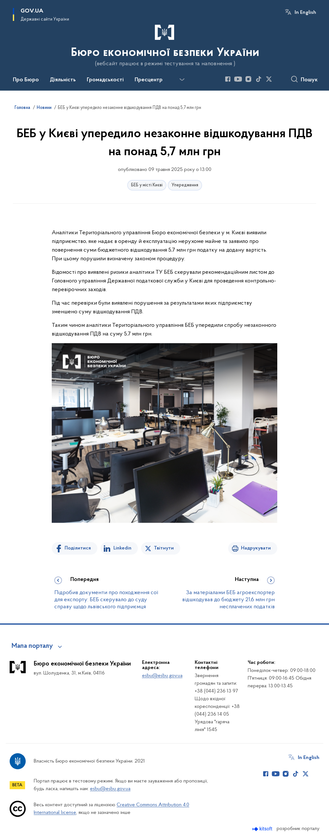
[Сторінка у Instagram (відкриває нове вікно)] (248, 79)
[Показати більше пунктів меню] (182, 80)
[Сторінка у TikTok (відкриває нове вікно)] (258, 79)
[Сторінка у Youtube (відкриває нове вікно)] (238, 79)
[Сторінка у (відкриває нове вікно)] (279, 79)
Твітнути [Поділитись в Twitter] (164, 548)
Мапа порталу (32, 646)
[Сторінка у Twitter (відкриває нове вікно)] (269, 79)
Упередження (185, 185)
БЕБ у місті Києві (147, 185)
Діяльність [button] (63, 80)
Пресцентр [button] (149, 80)
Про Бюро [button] (26, 80)
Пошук (309, 80)
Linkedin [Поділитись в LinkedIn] (122, 548)
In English (305, 12)
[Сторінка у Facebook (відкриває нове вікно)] (228, 79)
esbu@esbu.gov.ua (162, 675)
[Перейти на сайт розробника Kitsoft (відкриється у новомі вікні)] (263, 828)
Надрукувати (256, 548)
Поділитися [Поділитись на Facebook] (78, 548)
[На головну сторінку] (164, 44)
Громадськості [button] (105, 80)
